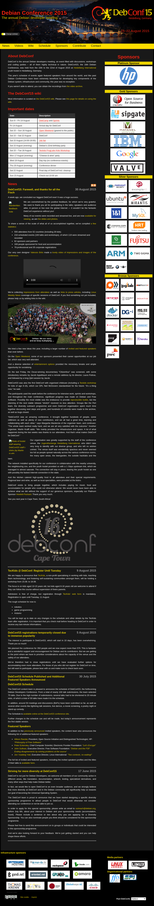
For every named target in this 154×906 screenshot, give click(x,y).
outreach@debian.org (85, 808)
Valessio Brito (36, 252)
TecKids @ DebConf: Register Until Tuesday (34, 570)
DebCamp (44, 120)
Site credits (24, 897)
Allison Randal (20, 739)
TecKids (41, 575)
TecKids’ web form (72, 594)
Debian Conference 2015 (34, 13)
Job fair (42, 140)
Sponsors (62, 45)
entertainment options (44, 364)
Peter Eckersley (21, 745)
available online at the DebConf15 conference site (46, 714)
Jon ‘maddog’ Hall (22, 755)
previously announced (34, 731)
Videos (18, 45)
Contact (96, 45)
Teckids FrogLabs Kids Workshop (54, 150)
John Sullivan (20, 748)
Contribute (79, 45)
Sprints (56, 120)
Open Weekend (46, 130)
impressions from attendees (37, 292)
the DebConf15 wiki (45, 99)
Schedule (45, 45)
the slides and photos (47, 219)
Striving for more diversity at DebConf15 (32, 771)
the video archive (74, 86)
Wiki (30, 45)
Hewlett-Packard (23, 494)
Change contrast (12, 34)
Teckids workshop (88, 383)
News (5, 45)
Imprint (34, 897)
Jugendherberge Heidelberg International (60, 443)
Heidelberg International (85, 68)
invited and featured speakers (82, 348)
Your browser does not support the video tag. (52, 273)
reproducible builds (79, 400)
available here (28, 763)
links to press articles (71, 292)
